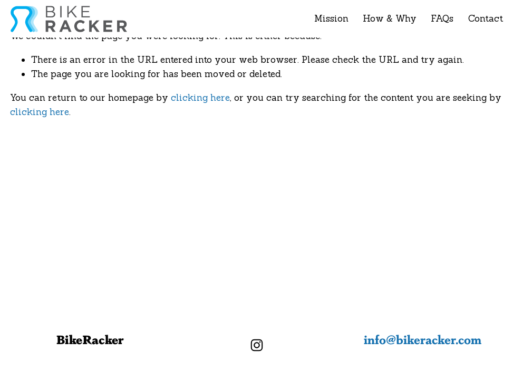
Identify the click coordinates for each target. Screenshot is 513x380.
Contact (485, 18)
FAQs (442, 18)
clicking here (200, 97)
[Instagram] (256, 345)
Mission (331, 18)
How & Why (390, 18)
